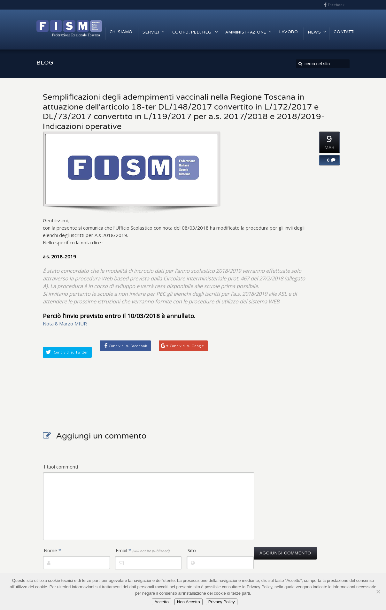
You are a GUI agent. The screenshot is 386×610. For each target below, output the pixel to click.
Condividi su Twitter (71, 352)
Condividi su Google (187, 345)
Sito (192, 550)
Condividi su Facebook (128, 345)
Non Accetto (188, 601)
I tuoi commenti (61, 466)
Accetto (161, 601)
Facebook (336, 4)
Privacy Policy (221, 601)
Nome (52, 550)
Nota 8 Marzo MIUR (65, 323)
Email (142, 550)
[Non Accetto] (378, 591)
